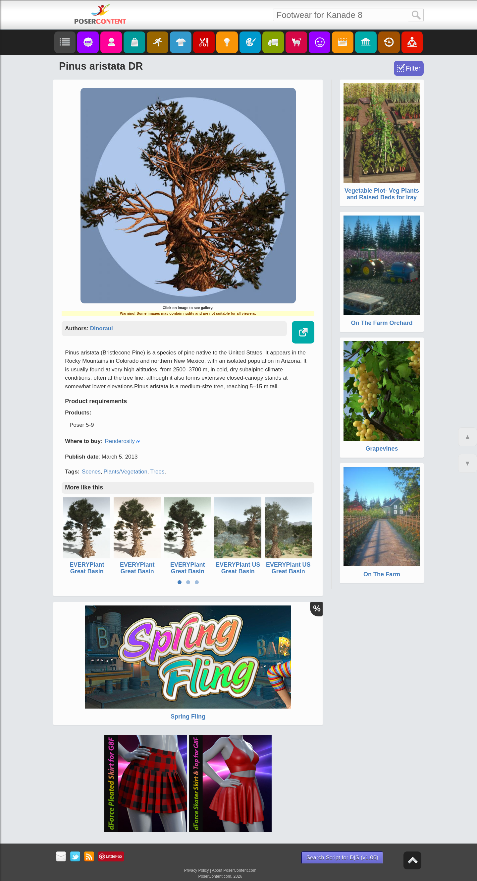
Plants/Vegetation (125, 472)
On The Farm (381, 574)
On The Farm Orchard (381, 323)
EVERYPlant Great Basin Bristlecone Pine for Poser (187, 574)
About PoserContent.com (234, 870)
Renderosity (120, 441)
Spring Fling (188, 716)
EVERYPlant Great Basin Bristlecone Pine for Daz (137, 574)
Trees (157, 472)
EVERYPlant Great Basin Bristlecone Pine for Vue (87, 574)
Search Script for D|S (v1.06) (342, 857)
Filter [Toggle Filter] (413, 68)
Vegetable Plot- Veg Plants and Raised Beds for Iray (381, 194)
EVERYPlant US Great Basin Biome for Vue (238, 571)
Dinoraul (101, 328)
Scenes (91, 472)
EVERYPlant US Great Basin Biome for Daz (288, 571)
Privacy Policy (196, 870)
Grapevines (381, 448)
